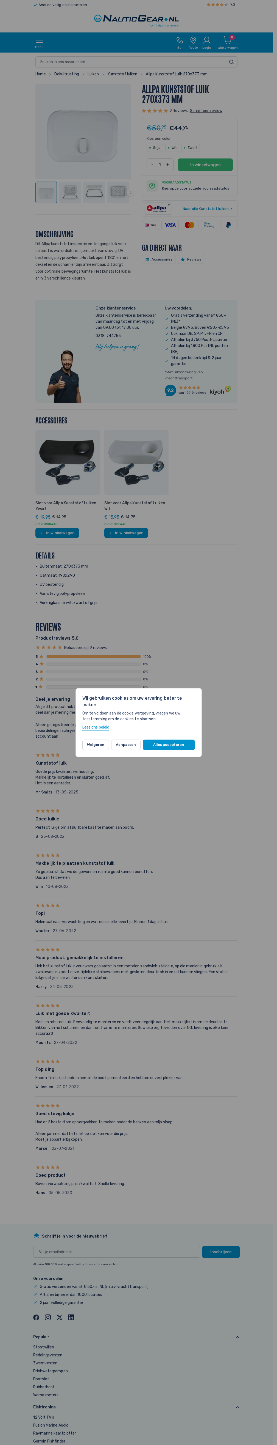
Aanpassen (126, 745)
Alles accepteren (168, 745)
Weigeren (95, 745)
